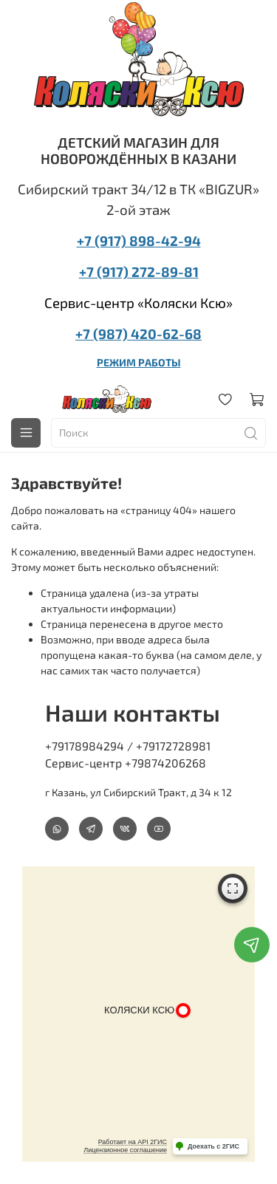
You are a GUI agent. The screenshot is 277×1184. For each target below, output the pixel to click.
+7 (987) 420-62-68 (138, 333)
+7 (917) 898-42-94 (139, 240)
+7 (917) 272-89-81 (139, 271)
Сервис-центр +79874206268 (125, 763)
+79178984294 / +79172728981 (128, 746)
